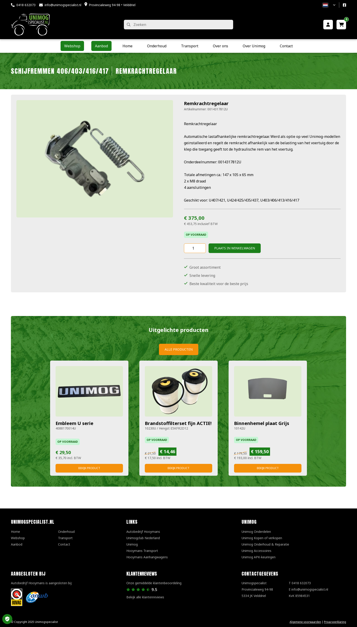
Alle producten (179, 349)
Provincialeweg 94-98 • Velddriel (112, 5)
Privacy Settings (7, 619)
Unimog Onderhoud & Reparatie (265, 544)
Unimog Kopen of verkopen (262, 538)
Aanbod (16, 544)
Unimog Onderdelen (256, 531)
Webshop (18, 538)
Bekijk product (89, 468)
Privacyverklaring (335, 622)
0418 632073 (26, 5)
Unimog (132, 544)
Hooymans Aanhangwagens (147, 557)
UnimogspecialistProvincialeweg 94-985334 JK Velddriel (257, 589)
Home (15, 531)
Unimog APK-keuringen (258, 557)
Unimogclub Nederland (143, 538)
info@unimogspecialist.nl (63, 5)
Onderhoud (66, 531)
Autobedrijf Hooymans (143, 531)
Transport (65, 538)
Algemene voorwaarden (305, 622)
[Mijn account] (328, 24)
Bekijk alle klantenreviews (145, 597)
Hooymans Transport (142, 551)
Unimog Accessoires (256, 551)
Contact (64, 544)
